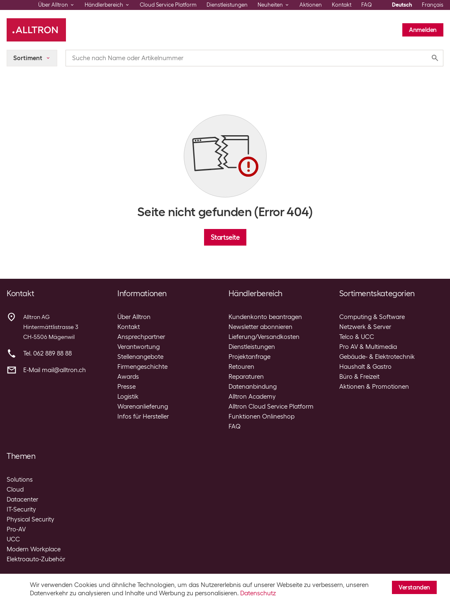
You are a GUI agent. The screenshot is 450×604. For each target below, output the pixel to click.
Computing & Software (372, 317)
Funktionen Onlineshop (261, 416)
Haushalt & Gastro (365, 366)
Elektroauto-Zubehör (36, 559)
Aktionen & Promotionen (374, 386)
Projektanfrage (249, 356)
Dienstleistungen (227, 5)
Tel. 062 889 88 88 (47, 353)
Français (432, 5)
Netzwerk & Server (365, 327)
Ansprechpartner (141, 337)
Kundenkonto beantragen (265, 317)
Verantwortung (138, 347)
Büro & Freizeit (359, 376)
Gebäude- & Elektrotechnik (377, 356)
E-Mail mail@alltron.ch (54, 370)
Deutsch (402, 5)
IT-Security (21, 509)
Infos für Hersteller (143, 416)
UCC (13, 539)
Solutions (20, 479)
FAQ (366, 5)
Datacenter (22, 499)
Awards (128, 376)
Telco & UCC (356, 337)
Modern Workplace (34, 549)
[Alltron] (36, 29)
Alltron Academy (252, 396)
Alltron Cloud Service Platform (271, 406)
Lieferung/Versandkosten (264, 337)
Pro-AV (16, 529)
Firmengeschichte (142, 366)
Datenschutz (258, 593)
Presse (126, 386)
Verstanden (414, 587)
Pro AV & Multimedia (368, 347)
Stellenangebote (140, 356)
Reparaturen (246, 376)
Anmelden (423, 30)
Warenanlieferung (142, 406)
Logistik (128, 396)
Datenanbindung (253, 386)
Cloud (15, 489)
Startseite (225, 237)
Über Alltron (134, 317)
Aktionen (310, 5)
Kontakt (341, 5)
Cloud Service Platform (168, 5)
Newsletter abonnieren (260, 327)
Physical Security (30, 519)
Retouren (241, 366)
